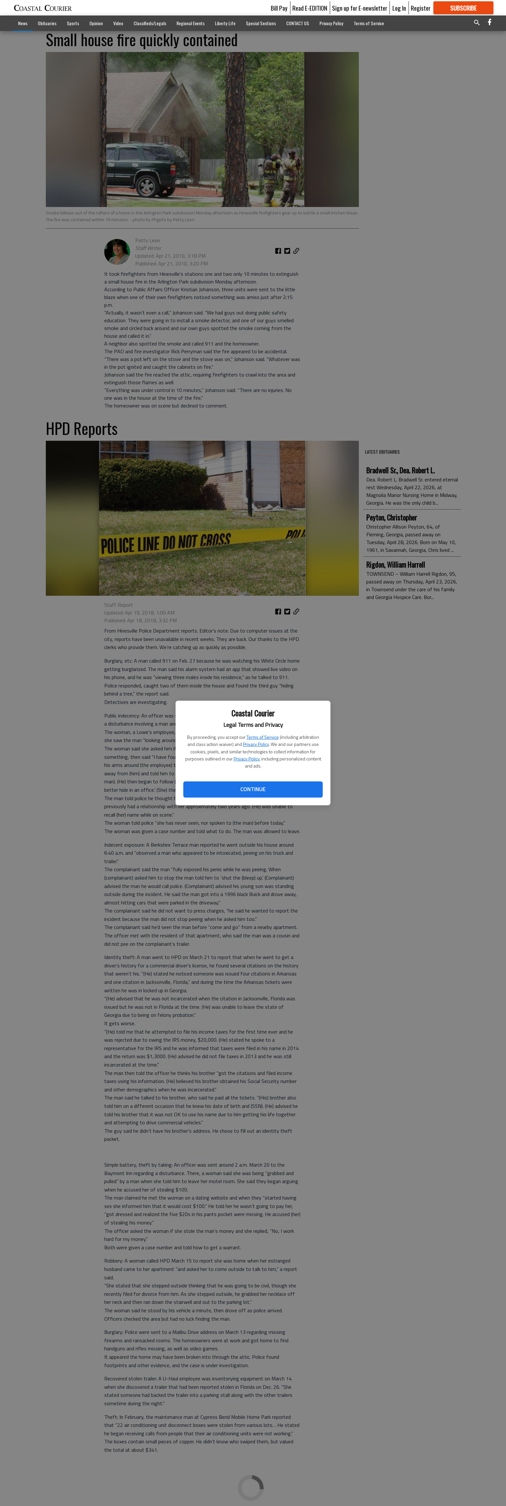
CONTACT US (297, 23)
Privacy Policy (256, 744)
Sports (73, 23)
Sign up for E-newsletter (359, 8)
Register (420, 8)
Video (118, 23)
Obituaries (47, 23)
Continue (252, 789)
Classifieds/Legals (150, 23)
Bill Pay (279, 8)
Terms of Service (263, 737)
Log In (399, 8)
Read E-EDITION (309, 8)
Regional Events (191, 23)
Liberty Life (225, 23)
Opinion (96, 23)
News (22, 23)
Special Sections (261, 23)
